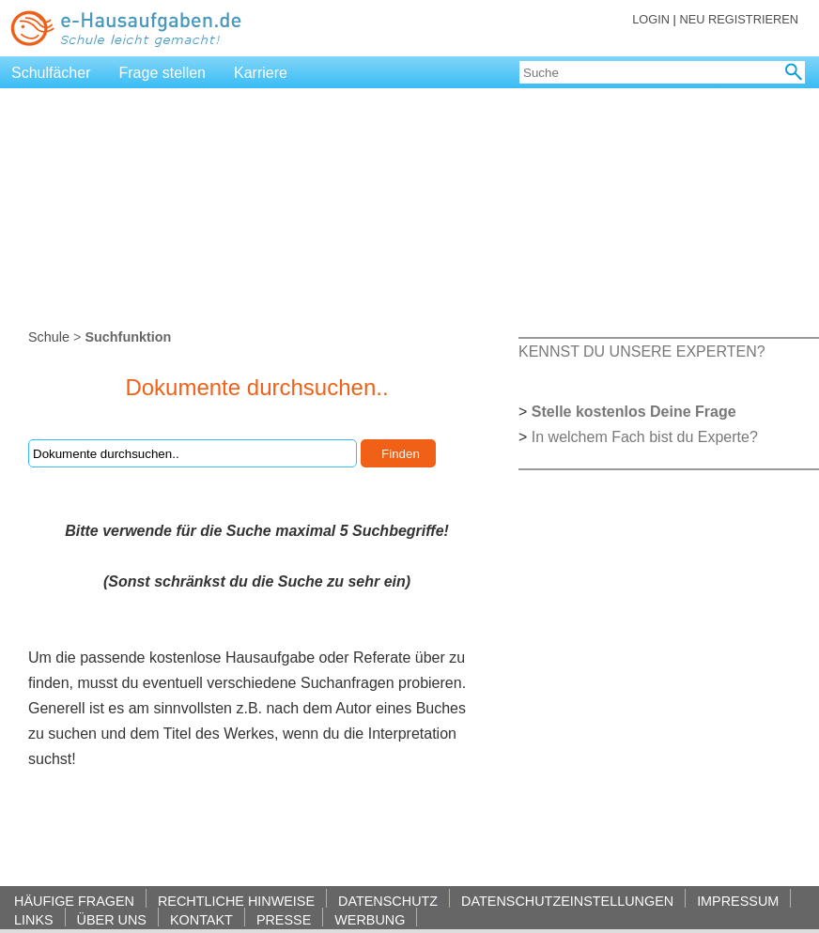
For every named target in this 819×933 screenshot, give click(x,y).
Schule (49, 336)
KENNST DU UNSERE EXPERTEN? (641, 351)
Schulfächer (51, 73)
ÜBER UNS (112, 919)
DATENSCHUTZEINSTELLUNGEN (567, 901)
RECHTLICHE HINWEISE (236, 901)
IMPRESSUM (738, 901)
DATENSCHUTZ (388, 901)
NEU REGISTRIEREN (738, 19)
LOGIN (651, 19)
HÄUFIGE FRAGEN (74, 901)
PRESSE (283, 919)
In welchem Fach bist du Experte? (645, 437)
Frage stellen (163, 73)
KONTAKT (201, 919)
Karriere (260, 73)
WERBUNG (369, 919)
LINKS (34, 919)
